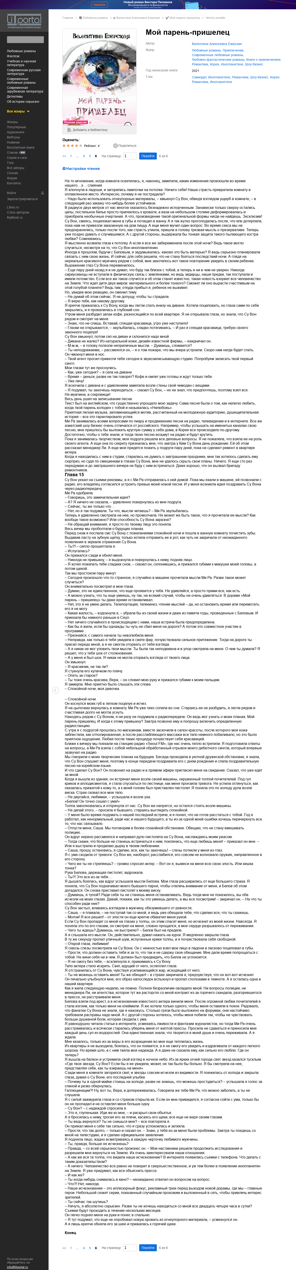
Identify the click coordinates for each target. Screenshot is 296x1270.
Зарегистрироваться (22, 198)
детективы (15, 96)
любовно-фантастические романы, (218, 59)
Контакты (14, 182)
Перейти (148, 156)
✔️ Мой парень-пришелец (183, 17)
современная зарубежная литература (25, 89)
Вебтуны (13, 136)
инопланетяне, (232, 64)
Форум (12, 177)
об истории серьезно (23, 101)
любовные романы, (207, 50)
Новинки (13, 142)
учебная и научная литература (21, 62)
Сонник (12, 172)
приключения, (233, 50)
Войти (11, 192)
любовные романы (21, 50)
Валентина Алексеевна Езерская (138, 17)
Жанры (12, 121)
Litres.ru (13, 206)
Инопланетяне (221, 82)
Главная (67, 17)
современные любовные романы (21, 80)
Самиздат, (199, 77)
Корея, (215, 64)
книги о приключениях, (263, 59)
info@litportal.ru (17, 1267)
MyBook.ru (15, 217)
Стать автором (18, 212)
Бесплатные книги (20, 147)
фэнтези (13, 55)
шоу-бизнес (254, 64)
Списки (12, 152)
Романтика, (200, 82)
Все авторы (15, 167)
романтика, (200, 64)
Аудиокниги (15, 131)
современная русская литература (24, 71)
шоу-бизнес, (259, 77)
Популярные (16, 126)
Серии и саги (17, 157)
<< (64, 156)
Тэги (10, 162)
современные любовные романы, (218, 55)
